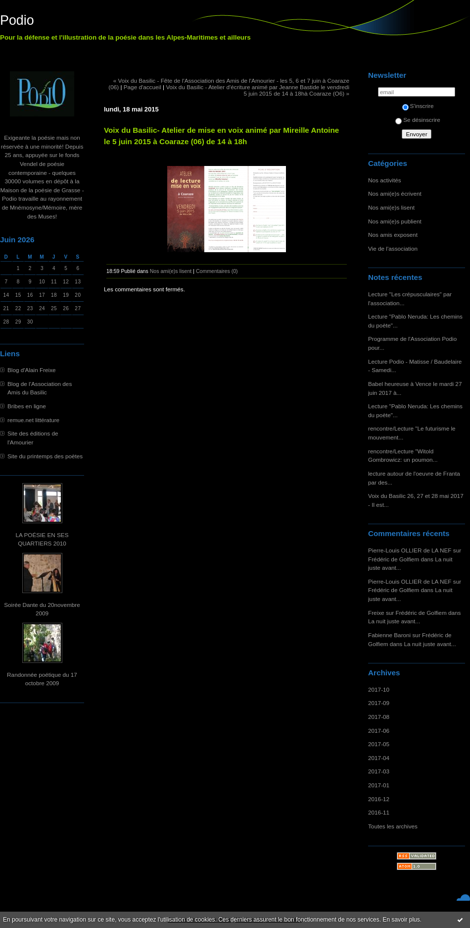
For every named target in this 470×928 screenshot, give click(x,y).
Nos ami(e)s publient (395, 221)
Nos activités (384, 180)
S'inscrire (418, 106)
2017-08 (378, 716)
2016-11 (378, 812)
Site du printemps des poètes (45, 456)
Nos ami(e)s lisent (391, 207)
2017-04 (378, 758)
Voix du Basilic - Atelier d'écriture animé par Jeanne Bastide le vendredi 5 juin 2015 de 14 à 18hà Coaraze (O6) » (257, 90)
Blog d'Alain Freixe (31, 370)
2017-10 (378, 689)
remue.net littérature (33, 420)
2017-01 (378, 785)
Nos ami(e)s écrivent (395, 193)
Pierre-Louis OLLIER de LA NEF (410, 550)
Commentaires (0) (217, 271)
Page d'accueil (142, 87)
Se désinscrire (417, 119)
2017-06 (378, 730)
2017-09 (378, 703)
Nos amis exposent (393, 234)
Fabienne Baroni (389, 635)
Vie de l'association (393, 248)
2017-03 (378, 771)
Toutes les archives (393, 826)
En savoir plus (401, 919)
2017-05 (378, 744)
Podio (17, 20)
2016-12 (378, 799)
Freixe (376, 612)
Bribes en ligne (26, 406)
